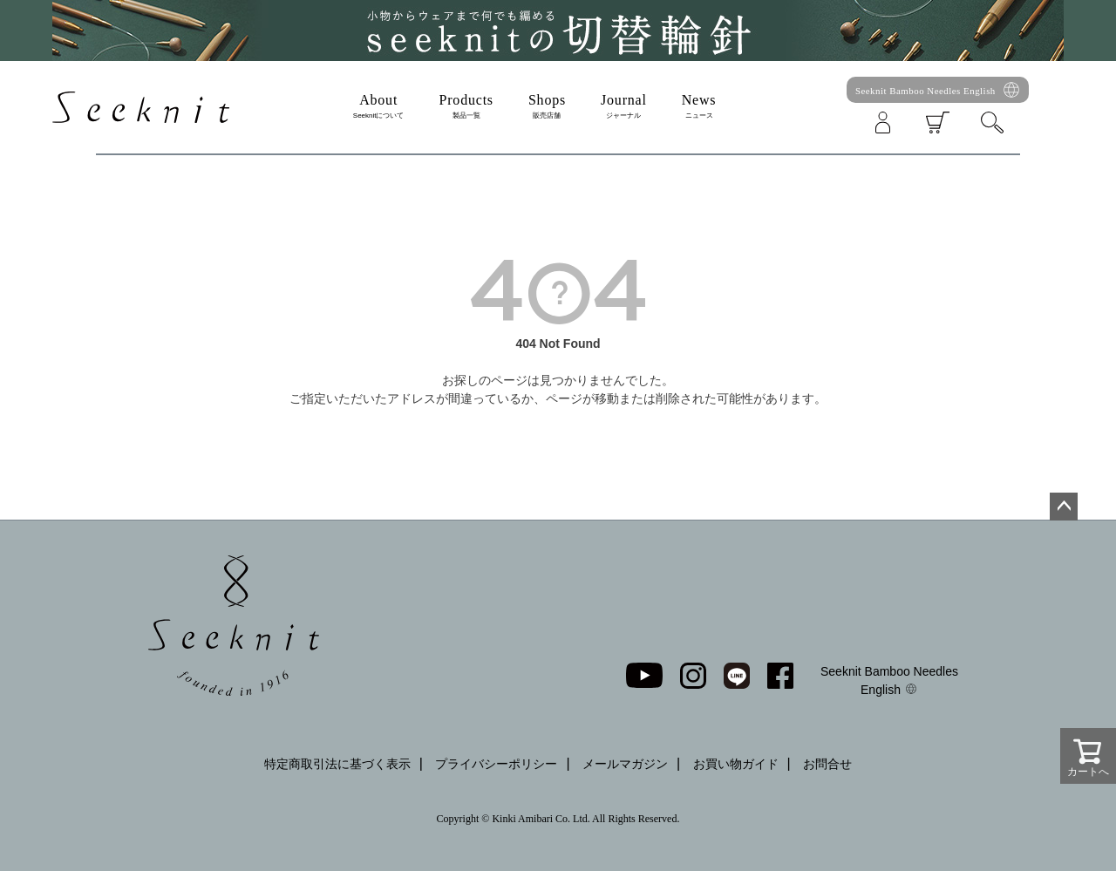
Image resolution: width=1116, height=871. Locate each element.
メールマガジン (625, 764)
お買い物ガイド (736, 764)
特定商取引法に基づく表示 (337, 764)
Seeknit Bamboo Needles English (925, 90)
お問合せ (827, 764)
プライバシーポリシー (496, 764)
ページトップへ (1064, 507)
